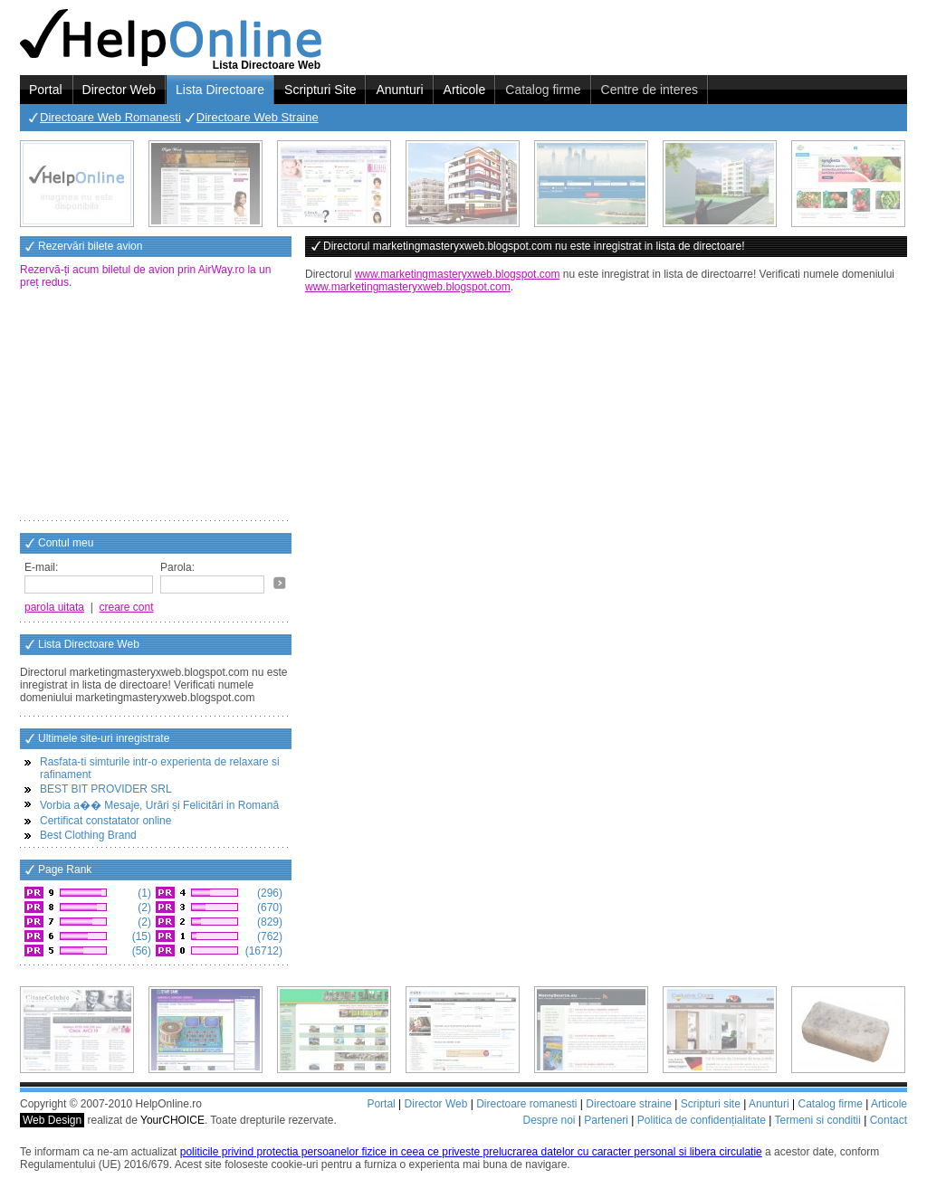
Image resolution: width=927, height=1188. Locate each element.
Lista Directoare (220, 89)
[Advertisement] (155, 406)
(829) (268, 922)
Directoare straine (629, 1104)
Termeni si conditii (817, 1120)
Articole (465, 89)
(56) (140, 951)
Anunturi (399, 89)
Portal (45, 89)
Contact (888, 1120)
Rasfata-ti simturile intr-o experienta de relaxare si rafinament (160, 768)
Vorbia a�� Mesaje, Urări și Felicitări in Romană (159, 805)
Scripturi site (711, 1104)
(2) (143, 907)
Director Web (119, 89)
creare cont (127, 607)
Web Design (52, 1120)
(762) (268, 936)
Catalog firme (542, 89)
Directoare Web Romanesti (110, 117)
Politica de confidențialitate (701, 1120)
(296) (268, 893)
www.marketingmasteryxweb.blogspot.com (457, 274)
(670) (268, 907)
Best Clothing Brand (88, 835)
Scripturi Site (320, 89)
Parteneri (606, 1120)
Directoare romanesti (526, 1104)
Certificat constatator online (105, 820)
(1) (143, 893)
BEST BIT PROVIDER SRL (106, 789)
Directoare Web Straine (257, 117)
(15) (140, 936)
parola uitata (54, 607)
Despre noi (548, 1120)
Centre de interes (649, 89)
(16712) (262, 951)
